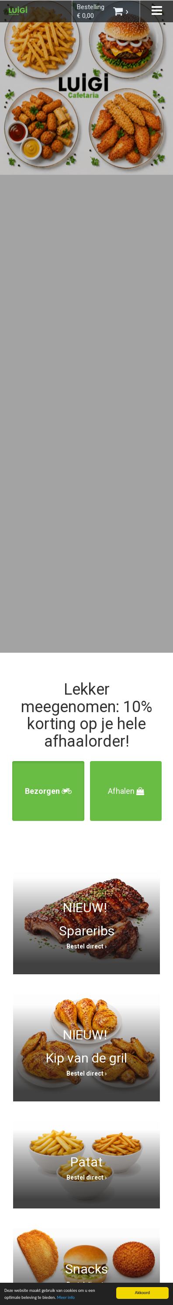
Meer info (66, 1298)
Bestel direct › (86, 946)
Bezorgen (48, 791)
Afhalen (126, 791)
